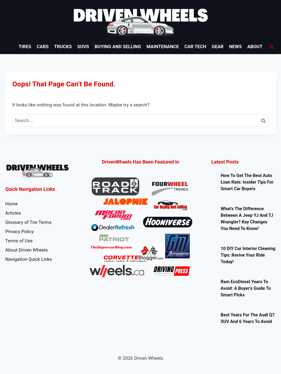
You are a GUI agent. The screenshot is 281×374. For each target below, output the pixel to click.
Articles (13, 213)
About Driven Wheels (26, 250)
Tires (25, 46)
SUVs (83, 46)
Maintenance (162, 46)
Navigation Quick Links (28, 259)
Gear (218, 46)
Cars (43, 46)
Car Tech (195, 46)
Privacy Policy (19, 231)
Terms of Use (18, 240)
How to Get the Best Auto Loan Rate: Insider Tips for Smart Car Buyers (247, 182)
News (235, 46)
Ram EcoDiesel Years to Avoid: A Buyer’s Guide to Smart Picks (246, 288)
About (255, 46)
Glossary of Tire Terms (28, 222)
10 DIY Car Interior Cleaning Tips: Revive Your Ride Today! (248, 255)
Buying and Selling (118, 46)
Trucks (63, 46)
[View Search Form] (271, 46)
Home (11, 203)
